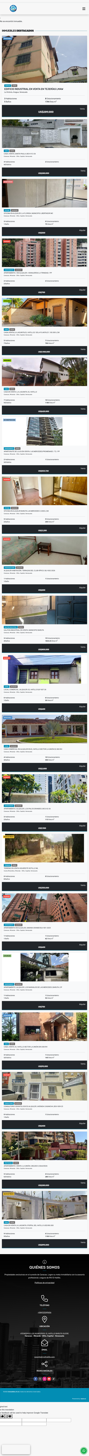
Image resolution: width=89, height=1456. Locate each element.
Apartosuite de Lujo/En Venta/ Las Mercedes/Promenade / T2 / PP (32, 451)
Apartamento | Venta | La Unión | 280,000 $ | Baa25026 (25, 1166)
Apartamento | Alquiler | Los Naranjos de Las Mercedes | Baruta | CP (33, 987)
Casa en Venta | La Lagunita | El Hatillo (20, 392)
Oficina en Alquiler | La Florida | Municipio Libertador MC (28, 213)
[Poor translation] (8, 1416)
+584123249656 (44, 1312)
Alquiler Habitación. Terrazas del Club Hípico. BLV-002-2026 (29, 570)
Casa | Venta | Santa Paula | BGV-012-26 (20, 154)
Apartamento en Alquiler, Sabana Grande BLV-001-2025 (27, 928)
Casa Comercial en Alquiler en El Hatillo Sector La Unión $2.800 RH (33, 749)
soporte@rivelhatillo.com (44, 1357)
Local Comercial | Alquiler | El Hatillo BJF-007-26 (25, 689)
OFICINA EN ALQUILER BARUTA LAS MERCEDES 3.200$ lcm (26, 511)
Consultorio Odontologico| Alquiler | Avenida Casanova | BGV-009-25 (33, 1106)
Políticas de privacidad (44, 1283)
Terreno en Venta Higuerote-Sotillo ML (21, 868)
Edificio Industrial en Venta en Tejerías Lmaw (33, 89)
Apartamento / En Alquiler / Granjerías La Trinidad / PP (28, 273)
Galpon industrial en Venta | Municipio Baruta (24, 630)
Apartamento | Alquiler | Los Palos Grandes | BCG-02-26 (27, 809)
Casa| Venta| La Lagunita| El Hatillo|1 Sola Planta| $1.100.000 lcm (31, 332)
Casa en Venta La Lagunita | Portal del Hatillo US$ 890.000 (29, 1225)
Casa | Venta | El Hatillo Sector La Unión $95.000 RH (25, 1047)
